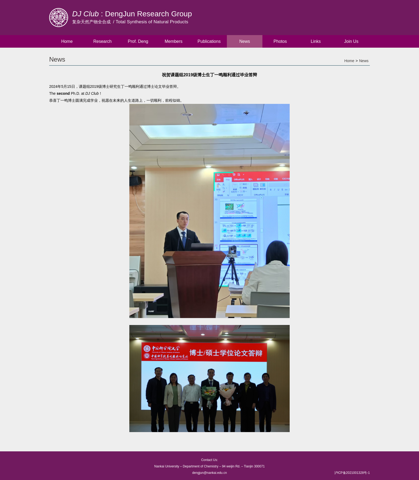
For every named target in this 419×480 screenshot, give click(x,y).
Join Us (351, 41)
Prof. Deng (138, 41)
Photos (280, 41)
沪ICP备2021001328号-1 (352, 473)
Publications (208, 41)
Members (174, 41)
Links (316, 41)
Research (102, 41)
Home (67, 41)
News (244, 41)
